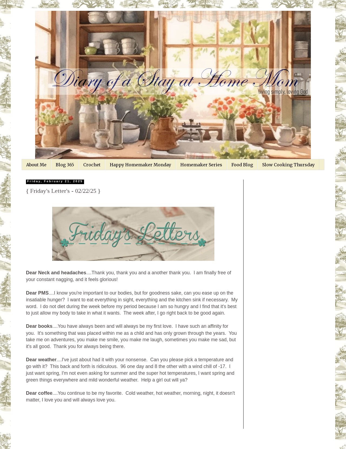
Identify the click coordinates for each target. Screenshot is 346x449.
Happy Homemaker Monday (140, 164)
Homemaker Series (201, 164)
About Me (36, 164)
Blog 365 (65, 164)
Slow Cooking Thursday (288, 164)
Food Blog (242, 164)
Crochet (92, 164)
